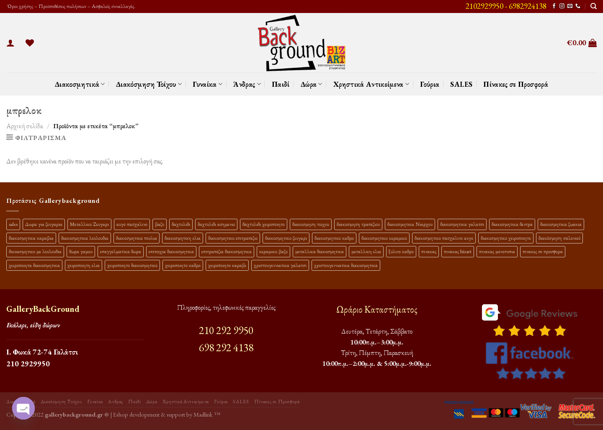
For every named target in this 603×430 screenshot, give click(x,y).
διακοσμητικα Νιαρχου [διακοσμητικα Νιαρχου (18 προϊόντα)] (410, 224)
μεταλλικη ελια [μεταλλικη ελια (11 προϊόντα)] (366, 251)
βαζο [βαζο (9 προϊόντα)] (159, 224)
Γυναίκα (207, 84)
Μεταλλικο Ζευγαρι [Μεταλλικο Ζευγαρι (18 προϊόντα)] (89, 224)
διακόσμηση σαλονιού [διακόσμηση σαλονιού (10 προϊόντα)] (559, 237)
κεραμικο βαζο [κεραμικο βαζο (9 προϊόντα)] (273, 251)
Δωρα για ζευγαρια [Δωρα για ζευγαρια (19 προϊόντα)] (43, 224)
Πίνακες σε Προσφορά (515, 84)
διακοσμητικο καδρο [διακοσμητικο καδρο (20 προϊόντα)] (334, 237)
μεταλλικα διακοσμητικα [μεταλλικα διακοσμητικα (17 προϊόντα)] (319, 251)
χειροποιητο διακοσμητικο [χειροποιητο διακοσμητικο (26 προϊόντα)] (132, 265)
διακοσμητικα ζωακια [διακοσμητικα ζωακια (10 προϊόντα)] (561, 224)
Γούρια (429, 84)
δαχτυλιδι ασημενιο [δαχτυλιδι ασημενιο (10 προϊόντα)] (216, 224)
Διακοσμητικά (80, 84)
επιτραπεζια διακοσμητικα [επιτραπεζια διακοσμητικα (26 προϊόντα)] (226, 251)
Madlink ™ (206, 414)
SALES (461, 84)
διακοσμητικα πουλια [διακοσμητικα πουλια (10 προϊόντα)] (136, 237)
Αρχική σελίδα (24, 126)
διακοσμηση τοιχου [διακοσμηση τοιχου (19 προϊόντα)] (310, 224)
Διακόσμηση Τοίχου (149, 84)
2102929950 (484, 6)
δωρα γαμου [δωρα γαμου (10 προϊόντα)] (81, 251)
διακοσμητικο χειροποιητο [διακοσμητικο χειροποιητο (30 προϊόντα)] (506, 237)
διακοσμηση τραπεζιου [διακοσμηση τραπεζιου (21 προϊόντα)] (358, 224)
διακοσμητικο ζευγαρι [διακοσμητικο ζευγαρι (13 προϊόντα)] (286, 237)
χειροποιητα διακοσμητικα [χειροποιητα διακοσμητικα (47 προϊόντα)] (34, 265)
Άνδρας (247, 84)
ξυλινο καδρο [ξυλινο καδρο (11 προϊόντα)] (401, 251)
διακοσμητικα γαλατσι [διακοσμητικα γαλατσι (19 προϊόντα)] (462, 224)
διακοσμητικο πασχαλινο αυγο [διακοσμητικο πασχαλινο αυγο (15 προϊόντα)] (444, 237)
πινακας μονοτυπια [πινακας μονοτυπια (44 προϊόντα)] (497, 251)
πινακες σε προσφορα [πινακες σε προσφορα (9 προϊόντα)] (543, 251)
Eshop (120, 414)
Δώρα (311, 84)
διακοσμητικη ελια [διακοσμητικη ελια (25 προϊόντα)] (183, 237)
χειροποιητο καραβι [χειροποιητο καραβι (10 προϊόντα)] (227, 265)
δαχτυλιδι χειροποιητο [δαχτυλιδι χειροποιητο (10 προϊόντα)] (263, 224)
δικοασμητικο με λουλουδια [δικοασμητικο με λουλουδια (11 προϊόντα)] (35, 251)
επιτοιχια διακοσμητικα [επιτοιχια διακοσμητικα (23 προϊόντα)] (171, 251)
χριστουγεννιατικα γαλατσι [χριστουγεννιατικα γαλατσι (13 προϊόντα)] (280, 265)
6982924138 (527, 6)
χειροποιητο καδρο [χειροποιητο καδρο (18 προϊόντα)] (183, 265)
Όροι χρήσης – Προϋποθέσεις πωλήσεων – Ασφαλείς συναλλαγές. (70, 6)
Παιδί (281, 84)
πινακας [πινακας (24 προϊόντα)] (428, 251)
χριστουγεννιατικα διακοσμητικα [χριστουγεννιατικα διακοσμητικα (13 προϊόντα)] (346, 265)
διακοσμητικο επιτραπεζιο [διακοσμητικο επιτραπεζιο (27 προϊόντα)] (233, 237)
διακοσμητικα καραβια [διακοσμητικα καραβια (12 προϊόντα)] (31, 237)
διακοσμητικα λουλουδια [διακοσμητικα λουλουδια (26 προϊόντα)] (84, 237)
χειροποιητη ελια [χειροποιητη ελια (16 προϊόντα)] (83, 265)
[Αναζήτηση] (593, 6)
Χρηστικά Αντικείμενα (371, 84)
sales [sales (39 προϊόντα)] (13, 224)
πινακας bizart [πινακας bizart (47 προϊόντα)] (458, 251)
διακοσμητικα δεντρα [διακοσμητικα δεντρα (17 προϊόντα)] (512, 224)
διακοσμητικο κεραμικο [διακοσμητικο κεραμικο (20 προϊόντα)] (384, 237)
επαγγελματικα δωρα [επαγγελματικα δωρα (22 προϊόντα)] (120, 251)
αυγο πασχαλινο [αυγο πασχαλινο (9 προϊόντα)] (131, 224)
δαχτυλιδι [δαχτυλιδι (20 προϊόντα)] (181, 224)
